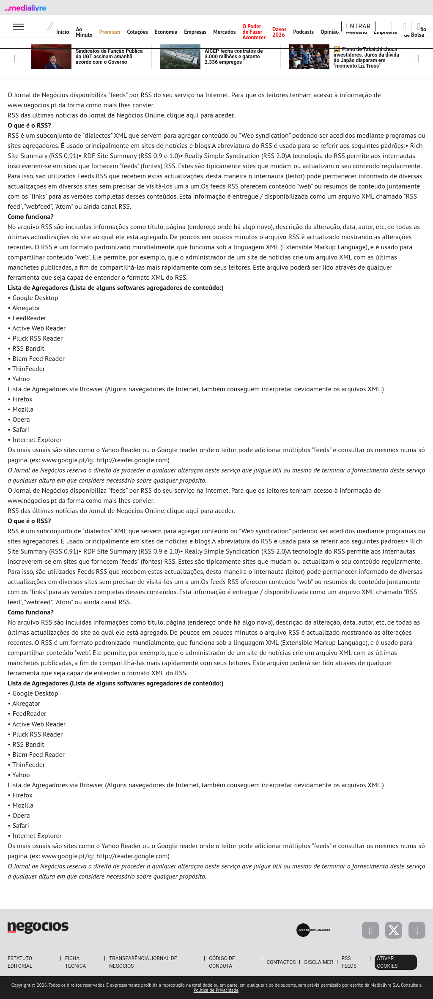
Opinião (330, 32)
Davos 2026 (279, 32)
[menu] (18, 26)
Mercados (224, 32)
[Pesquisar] (404, 26)
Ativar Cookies (387, 962)
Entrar (358, 26)
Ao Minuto (84, 32)
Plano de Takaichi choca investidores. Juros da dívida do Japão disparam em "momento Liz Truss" (366, 57)
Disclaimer (318, 962)
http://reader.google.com (132, 460)
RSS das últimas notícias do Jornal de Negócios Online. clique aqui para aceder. (121, 115)
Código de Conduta (222, 962)
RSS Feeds (349, 962)
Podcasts (303, 32)
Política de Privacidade (216, 990)
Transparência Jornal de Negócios (143, 962)
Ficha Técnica (75, 962)
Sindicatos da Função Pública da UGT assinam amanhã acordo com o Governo (109, 56)
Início (62, 32)
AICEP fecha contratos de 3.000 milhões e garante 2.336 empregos (234, 56)
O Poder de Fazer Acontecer (254, 32)
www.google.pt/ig (67, 460)
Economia (166, 32)
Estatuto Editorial (20, 962)
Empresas (195, 32)
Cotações (137, 32)
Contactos (281, 962)
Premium (110, 32)
